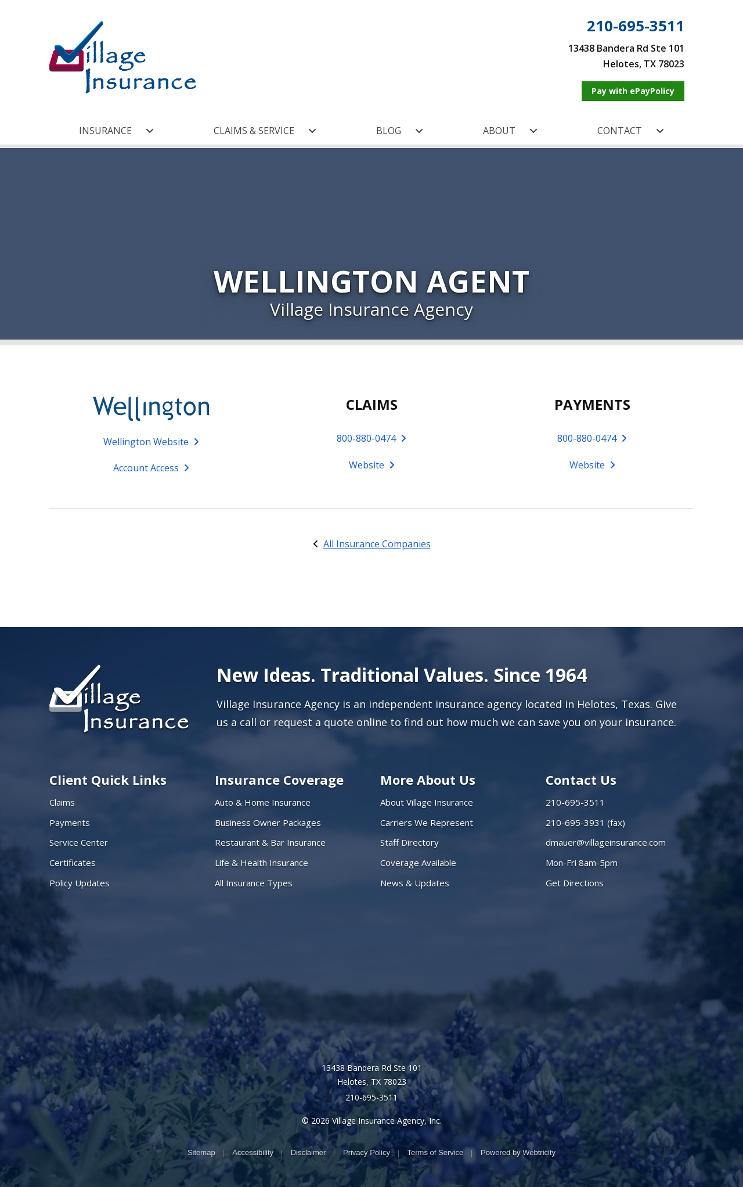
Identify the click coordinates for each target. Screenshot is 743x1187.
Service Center (78, 842)
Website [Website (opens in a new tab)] (372, 465)
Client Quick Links (108, 779)
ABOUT (510, 130)
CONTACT (630, 130)
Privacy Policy (366, 1152)
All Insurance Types (254, 883)
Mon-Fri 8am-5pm (582, 862)
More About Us (427, 779)
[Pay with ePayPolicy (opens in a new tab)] (633, 91)
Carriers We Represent (426, 822)
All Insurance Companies (377, 543)
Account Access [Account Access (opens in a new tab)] (151, 467)
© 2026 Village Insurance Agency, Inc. (372, 1120)
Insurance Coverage (279, 779)
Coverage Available (418, 862)
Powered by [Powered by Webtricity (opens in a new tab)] (518, 1152)
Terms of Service (435, 1152)
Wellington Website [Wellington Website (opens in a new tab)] (151, 441)
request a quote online (330, 722)
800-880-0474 (371, 438)
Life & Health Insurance (261, 862)
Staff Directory (409, 842)
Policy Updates (79, 883)
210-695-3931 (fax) (585, 822)
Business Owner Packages (268, 822)
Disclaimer (308, 1152)
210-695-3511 (635, 26)
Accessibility (252, 1152)
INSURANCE (116, 130)
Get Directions (575, 883)
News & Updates (414, 883)
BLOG (399, 130)
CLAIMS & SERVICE (265, 130)
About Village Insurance (426, 802)
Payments (69, 822)
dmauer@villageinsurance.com (606, 842)
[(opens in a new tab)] (151, 407)
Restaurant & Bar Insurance (270, 842)
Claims (62, 802)
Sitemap (201, 1152)
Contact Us (581, 779)
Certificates (72, 862)
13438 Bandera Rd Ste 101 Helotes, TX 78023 (372, 1074)
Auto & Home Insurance (263, 802)
